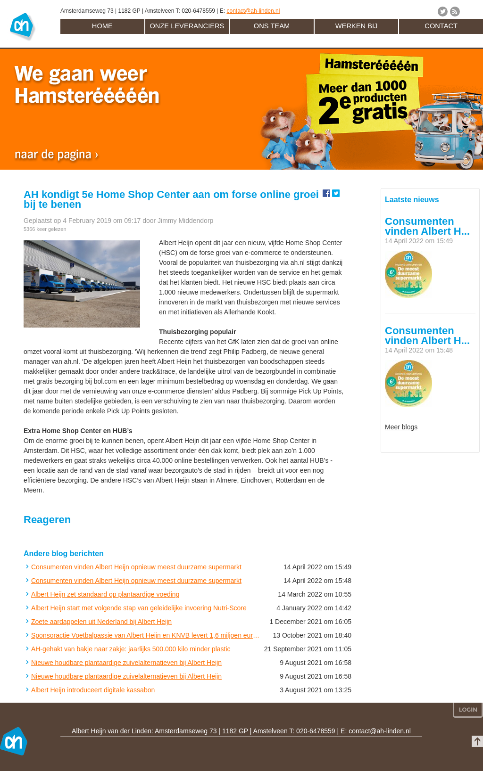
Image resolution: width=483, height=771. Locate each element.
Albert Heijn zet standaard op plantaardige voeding (105, 594)
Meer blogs (401, 427)
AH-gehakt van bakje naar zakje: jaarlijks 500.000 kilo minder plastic (131, 649)
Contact (441, 26)
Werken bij (356, 26)
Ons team (272, 26)
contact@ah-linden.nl (253, 11)
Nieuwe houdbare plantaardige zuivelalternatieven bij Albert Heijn (126, 662)
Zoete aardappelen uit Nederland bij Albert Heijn (101, 621)
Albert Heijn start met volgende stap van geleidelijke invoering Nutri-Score (139, 608)
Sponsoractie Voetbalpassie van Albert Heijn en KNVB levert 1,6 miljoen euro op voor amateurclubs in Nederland (145, 635)
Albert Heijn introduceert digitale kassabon (93, 690)
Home (102, 26)
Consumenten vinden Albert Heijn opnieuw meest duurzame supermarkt (136, 567)
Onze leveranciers (187, 26)
